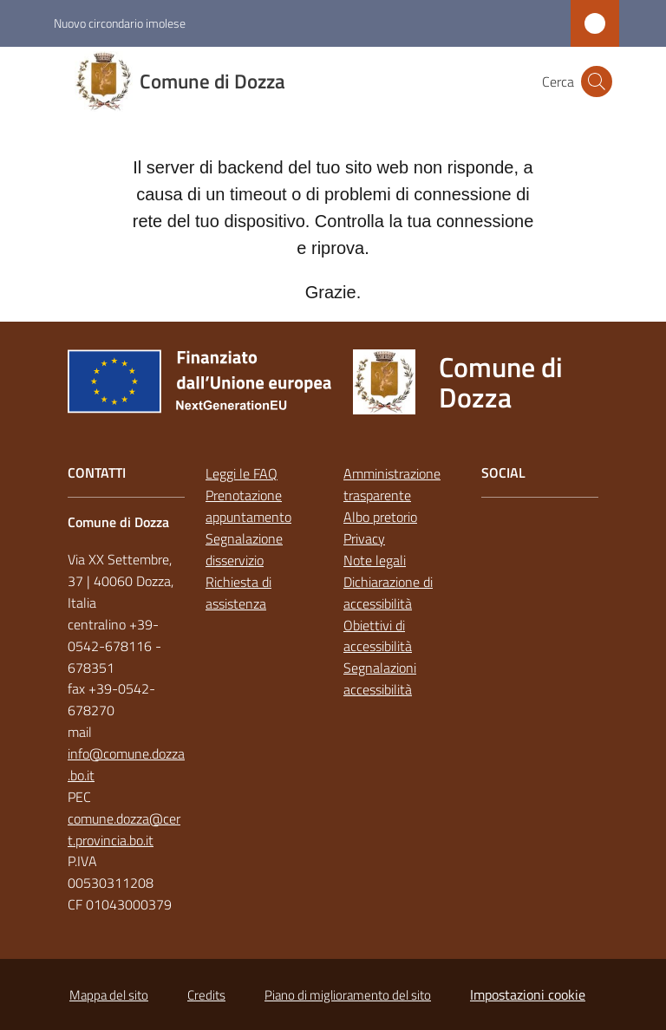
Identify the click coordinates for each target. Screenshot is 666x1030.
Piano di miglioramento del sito (347, 995)
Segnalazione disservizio (244, 549)
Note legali (374, 560)
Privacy (364, 538)
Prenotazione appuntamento (248, 506)
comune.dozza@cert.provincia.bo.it (124, 829)
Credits (206, 995)
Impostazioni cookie (527, 994)
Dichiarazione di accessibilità (388, 592)
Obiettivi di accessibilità (377, 636)
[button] (596, 81)
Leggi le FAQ (242, 473)
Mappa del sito (108, 995)
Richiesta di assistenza (238, 592)
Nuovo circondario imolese (120, 23)
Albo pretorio (380, 516)
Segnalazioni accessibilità (379, 678)
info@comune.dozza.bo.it (126, 764)
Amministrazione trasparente (392, 484)
